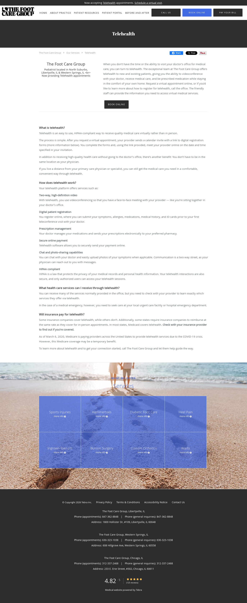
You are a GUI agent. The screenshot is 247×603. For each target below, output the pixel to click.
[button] (197, 12)
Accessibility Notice (155, 502)
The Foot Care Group (50, 52)
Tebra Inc (86, 502)
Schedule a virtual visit (148, 2)
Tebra (139, 589)
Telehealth (109, 2)
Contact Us (178, 502)
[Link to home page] (17, 11)
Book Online (116, 104)
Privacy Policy (104, 502)
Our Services (73, 52)
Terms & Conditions (128, 502)
